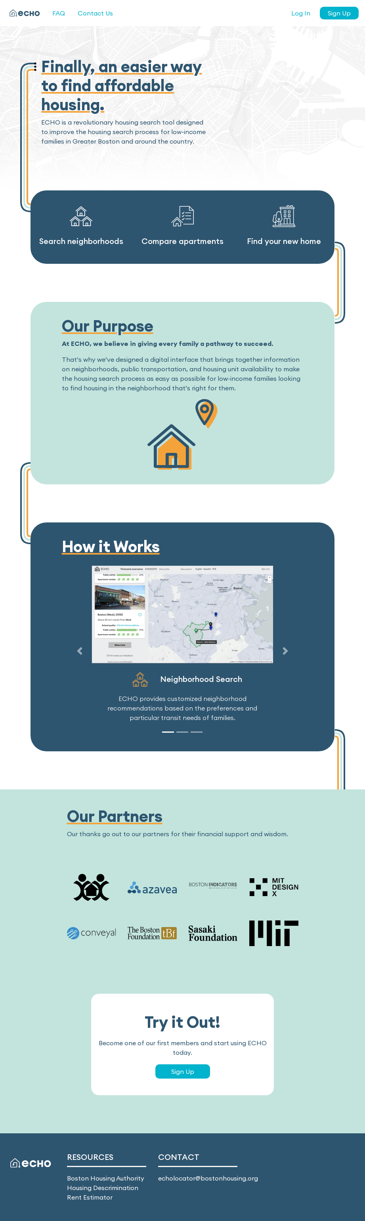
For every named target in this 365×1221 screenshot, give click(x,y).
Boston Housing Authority (105, 1178)
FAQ (58, 13)
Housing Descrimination (102, 1188)
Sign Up (339, 13)
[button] (80, 651)
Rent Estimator (90, 1197)
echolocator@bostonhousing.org (208, 1178)
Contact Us (95, 13)
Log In (300, 13)
